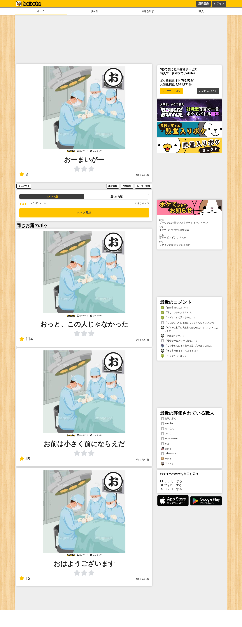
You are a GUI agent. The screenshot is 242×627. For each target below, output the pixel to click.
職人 (201, 11)
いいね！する (171, 481)
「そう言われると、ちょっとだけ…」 (181, 350)
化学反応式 (168, 418)
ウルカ (166, 433)
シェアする (23, 186)
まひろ (166, 448)
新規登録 (203, 3)
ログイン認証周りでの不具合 (189, 243)
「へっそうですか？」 (174, 356)
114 (26, 339)
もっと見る (84, 212)
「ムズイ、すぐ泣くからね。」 (178, 317)
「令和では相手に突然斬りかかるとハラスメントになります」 (189, 329)
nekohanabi (168, 453)
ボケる (94, 11)
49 (24, 458)
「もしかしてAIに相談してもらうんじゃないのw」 (188, 322)
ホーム (41, 11)
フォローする (171, 485)
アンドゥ (167, 463)
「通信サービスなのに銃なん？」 (179, 341)
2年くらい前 (142, 175)
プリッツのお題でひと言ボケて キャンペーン (189, 221)
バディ (166, 458)
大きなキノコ (142, 203)
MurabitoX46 (169, 438)
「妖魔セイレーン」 (173, 336)
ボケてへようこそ (208, 91)
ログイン (219, 3)
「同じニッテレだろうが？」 (177, 312)
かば (165, 443)
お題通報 (126, 186)
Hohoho (167, 423)
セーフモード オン (171, 91)
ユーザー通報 (143, 186)
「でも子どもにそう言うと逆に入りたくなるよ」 (187, 345)
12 (24, 578)
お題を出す (147, 11)
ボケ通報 (112, 186)
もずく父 (167, 428)
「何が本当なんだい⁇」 (175, 307)
